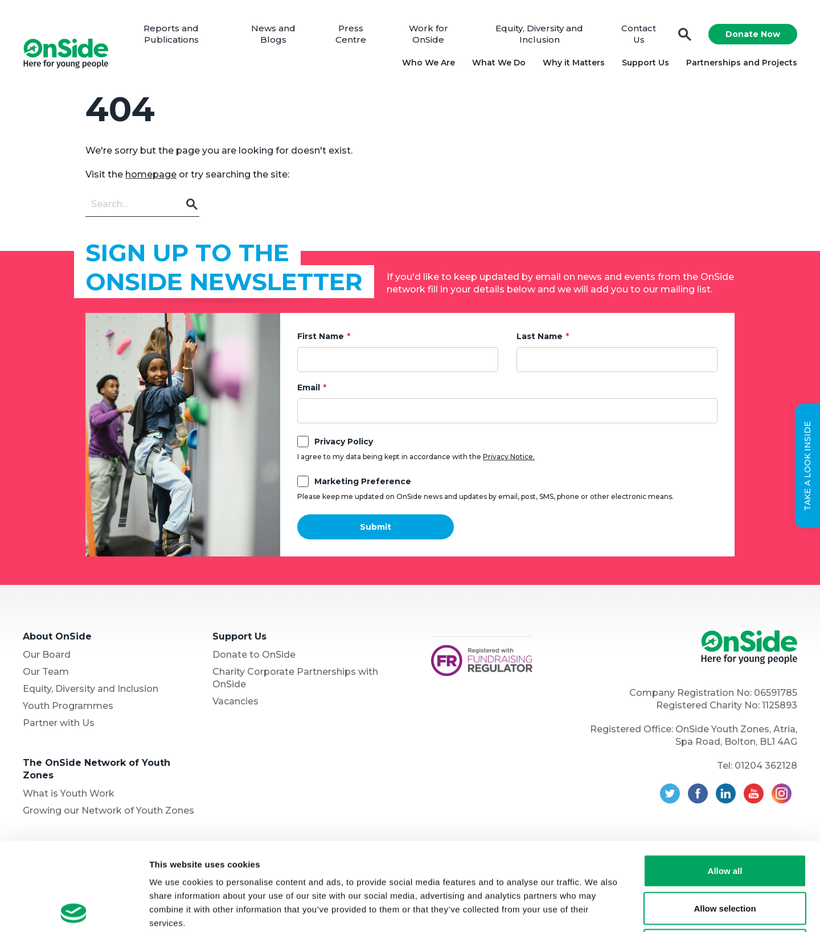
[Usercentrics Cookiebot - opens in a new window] (74, 909)
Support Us (645, 62)
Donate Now (752, 34)
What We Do (499, 62)
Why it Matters (574, 62)
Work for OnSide (428, 34)
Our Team (46, 671)
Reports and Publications (171, 34)
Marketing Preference (362, 481)
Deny (725, 857)
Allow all (725, 782)
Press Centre (350, 34)
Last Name (539, 336)
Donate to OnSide (254, 654)
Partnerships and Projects (741, 62)
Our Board (47, 654)
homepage (151, 174)
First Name (320, 336)
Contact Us (638, 34)
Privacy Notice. (509, 456)
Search (684, 34)
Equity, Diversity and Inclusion (539, 34)
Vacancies (235, 701)
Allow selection (725, 820)
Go (192, 204)
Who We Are (428, 62)
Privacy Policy (343, 441)
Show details (597, 909)
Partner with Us (59, 722)
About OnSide (57, 636)
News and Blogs (273, 34)
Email (308, 387)
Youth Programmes (68, 705)
